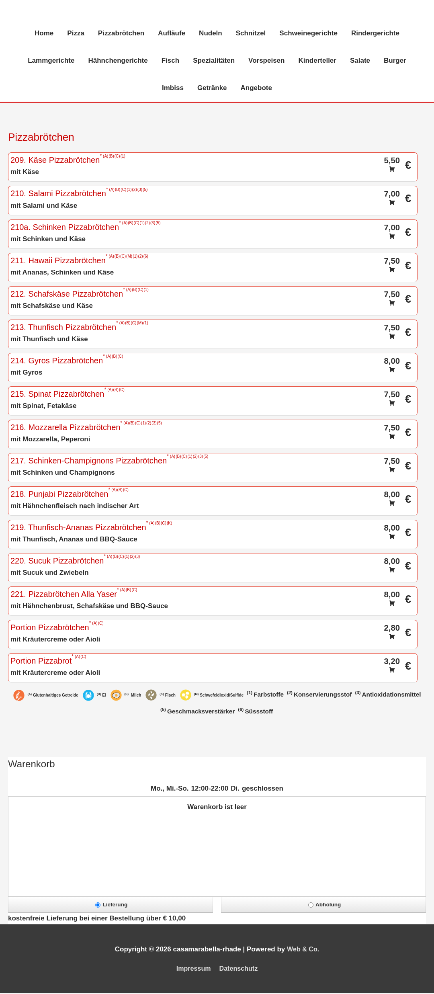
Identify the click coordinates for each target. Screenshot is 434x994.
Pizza (75, 34)
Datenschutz (239, 969)
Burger (395, 61)
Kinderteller (317, 61)
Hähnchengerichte (117, 61)
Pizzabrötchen (121, 34)
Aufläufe (171, 34)
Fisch (170, 61)
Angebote (256, 88)
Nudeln (210, 34)
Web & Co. (303, 949)
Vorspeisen (266, 61)
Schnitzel (251, 34)
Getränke (212, 88)
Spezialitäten (214, 61)
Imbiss (173, 88)
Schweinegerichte (308, 34)
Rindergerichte (375, 34)
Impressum (192, 969)
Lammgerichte (51, 61)
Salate (360, 61)
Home (44, 34)
